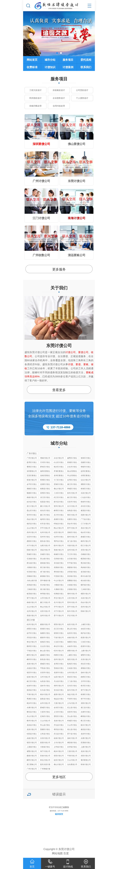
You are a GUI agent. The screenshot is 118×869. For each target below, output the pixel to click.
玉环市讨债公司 (86, 681)
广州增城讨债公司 (45, 769)
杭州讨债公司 (32, 624)
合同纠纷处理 (59, 105)
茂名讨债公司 (86, 528)
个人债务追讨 (82, 98)
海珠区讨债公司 (86, 458)
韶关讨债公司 (72, 493)
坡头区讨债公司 (45, 511)
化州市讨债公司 (59, 537)
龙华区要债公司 (59, 475)
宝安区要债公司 (32, 475)
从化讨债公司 (59, 458)
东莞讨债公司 (59, 345)
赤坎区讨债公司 (86, 506)
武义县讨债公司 (72, 708)
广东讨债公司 (32, 453)
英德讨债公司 (59, 550)
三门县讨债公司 (72, 681)
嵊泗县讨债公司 (86, 716)
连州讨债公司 (72, 550)
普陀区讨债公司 (59, 716)
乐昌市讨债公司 (72, 502)
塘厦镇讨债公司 (72, 567)
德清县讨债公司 (32, 690)
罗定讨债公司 (59, 598)
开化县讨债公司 (59, 725)
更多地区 (59, 777)
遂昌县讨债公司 (86, 729)
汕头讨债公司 (86, 480)
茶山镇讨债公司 (45, 559)
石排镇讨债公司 (59, 559)
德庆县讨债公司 (32, 524)
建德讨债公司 (45, 624)
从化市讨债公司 (72, 467)
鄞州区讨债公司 (32, 646)
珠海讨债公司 (32, 480)
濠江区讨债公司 (72, 484)
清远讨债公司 (45, 550)
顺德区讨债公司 (32, 493)
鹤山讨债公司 (59, 528)
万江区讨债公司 (72, 554)
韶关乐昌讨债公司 (45, 764)
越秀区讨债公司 (72, 458)
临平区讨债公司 (32, 633)
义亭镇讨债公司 (59, 747)
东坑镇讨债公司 (59, 563)
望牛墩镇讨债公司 (45, 581)
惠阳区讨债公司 (32, 541)
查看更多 (59, 390)
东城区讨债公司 (45, 554)
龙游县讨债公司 (32, 725)
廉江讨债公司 (45, 506)
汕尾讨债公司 (45, 545)
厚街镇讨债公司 (59, 572)
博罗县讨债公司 (59, 541)
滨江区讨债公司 (59, 629)
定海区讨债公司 (45, 716)
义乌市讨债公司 (59, 712)
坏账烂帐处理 (35, 105)
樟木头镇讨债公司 (86, 576)
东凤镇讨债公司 (32, 585)
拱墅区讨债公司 (32, 629)
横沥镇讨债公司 (86, 559)
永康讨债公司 (32, 707)
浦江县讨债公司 (86, 708)
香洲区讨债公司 (45, 480)
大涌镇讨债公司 (59, 589)
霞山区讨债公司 (32, 511)
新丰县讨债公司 (59, 502)
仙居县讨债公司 (45, 681)
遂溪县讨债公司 (86, 511)
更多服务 (59, 269)
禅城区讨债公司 (72, 489)
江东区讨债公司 (86, 642)
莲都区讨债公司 (45, 729)
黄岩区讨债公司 (72, 677)
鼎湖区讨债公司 (59, 519)
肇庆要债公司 (86, 760)
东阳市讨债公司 (72, 712)
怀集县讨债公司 (59, 524)
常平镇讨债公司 (72, 563)
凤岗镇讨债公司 (86, 567)
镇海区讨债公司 (45, 642)
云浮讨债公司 (45, 598)
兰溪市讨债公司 (45, 712)
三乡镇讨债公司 (86, 589)
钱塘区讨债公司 (45, 633)
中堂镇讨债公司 (59, 576)
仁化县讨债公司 (86, 497)
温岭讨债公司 (86, 672)
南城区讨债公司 (59, 554)
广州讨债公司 (32, 458)
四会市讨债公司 (72, 524)
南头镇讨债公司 (86, 581)
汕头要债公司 (72, 764)
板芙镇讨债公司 (32, 594)
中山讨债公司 (59, 580)
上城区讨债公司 (86, 624)
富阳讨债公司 (59, 624)
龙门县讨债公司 (72, 541)
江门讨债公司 (86, 524)
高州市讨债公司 (45, 537)
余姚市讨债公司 (72, 646)
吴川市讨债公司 (59, 515)
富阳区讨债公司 (59, 633)
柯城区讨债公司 (72, 721)
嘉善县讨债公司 (45, 699)
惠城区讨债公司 (86, 537)
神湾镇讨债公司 (45, 594)
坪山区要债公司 (72, 475)
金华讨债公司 (45, 703)
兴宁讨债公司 (32, 545)
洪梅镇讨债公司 (32, 576)
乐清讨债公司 (86, 659)
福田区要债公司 (45, 471)
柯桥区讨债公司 (59, 655)
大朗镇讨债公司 (32, 567)
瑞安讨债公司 (72, 659)
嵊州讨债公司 (32, 655)
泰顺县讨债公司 (86, 668)
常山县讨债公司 (45, 725)
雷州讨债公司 (59, 506)
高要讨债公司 (86, 515)
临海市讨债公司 (32, 686)
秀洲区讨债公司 (32, 699)
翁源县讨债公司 (45, 502)
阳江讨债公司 (86, 545)
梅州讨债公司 (86, 541)
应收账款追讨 (59, 90)
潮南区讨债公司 (32, 489)
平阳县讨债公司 (45, 668)
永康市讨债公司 (86, 712)
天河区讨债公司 (45, 462)
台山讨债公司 (32, 528)
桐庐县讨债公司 (86, 633)
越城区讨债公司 (45, 655)
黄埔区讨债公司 (72, 462)
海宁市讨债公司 (86, 699)
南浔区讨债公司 (86, 686)
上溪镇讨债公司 (32, 747)
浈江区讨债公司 (45, 497)
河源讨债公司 (72, 545)
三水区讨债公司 (59, 493)
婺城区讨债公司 (45, 708)
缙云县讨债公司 (72, 729)
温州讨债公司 (59, 659)
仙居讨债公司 (59, 677)
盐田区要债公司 (86, 471)
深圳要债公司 (32, 471)
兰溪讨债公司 (59, 703)
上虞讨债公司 (86, 651)
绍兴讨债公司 (59, 651)
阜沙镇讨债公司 (45, 585)
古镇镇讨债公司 (72, 585)
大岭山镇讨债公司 (32, 581)
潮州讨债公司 (72, 594)
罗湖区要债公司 (59, 471)
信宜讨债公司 (59, 532)
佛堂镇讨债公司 (72, 743)
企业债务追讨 (59, 98)
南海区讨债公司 (86, 489)
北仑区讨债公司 (45, 646)
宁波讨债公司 (59, 637)
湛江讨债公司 (32, 506)
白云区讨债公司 (59, 462)
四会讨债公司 (32, 519)
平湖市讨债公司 (72, 699)
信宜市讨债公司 (32, 537)
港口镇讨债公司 (45, 589)
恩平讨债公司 (72, 528)
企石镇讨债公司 (72, 559)
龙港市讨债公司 (59, 673)
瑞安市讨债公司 (32, 673)
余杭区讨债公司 (86, 629)
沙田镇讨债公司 (72, 572)
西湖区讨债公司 (45, 629)
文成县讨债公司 (72, 668)
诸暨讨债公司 (72, 651)
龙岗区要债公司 (45, 475)
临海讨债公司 (32, 677)
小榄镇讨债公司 (59, 585)
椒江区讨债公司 (32, 681)
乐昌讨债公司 (86, 493)
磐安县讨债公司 (32, 712)
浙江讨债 (31, 620)
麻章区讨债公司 (59, 511)
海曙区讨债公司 (72, 642)
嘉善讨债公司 (59, 694)
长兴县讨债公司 (45, 690)
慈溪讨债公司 (86, 637)
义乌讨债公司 (72, 703)
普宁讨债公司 (32, 598)
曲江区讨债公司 (72, 497)
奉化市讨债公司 (59, 646)
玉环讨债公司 (45, 677)
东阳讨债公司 (86, 703)
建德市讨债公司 (45, 638)
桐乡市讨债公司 (32, 703)
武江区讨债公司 (59, 497)
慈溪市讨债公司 (86, 646)
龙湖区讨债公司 (45, 484)
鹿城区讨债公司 (45, 664)
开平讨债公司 (45, 528)
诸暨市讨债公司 (86, 655)
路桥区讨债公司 (86, 677)
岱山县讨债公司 (72, 716)
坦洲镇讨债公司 (59, 594)
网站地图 (57, 853)
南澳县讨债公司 (45, 489)
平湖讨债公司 (32, 694)
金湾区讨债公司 (72, 480)
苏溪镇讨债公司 (86, 743)
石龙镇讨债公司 (32, 559)
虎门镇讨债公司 (45, 572)
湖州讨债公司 (59, 686)
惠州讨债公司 (72, 537)
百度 (66, 853)
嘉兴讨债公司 (72, 690)
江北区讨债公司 (59, 642)
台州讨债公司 (72, 672)
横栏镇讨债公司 (86, 585)
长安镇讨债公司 (32, 572)
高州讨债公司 (32, 532)
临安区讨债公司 (72, 633)
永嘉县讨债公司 (32, 668)
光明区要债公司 (86, 475)
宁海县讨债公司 (32, 651)
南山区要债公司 (72, 471)
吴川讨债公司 (72, 506)
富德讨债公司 (45, 756)
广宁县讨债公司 (86, 519)
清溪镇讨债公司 (59, 567)
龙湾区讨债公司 (59, 664)
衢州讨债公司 (32, 721)
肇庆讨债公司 (72, 515)
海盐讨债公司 (72, 694)
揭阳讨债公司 (86, 594)
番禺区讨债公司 (32, 467)
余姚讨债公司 (72, 637)
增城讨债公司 (45, 458)
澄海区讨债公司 (59, 484)
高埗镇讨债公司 (72, 576)
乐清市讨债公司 (45, 673)
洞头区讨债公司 (86, 664)
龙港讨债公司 (32, 664)
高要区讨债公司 (72, 519)
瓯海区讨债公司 (72, 664)
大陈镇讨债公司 (45, 747)
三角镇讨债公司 (32, 589)
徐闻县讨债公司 (72, 511)
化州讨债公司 (45, 532)
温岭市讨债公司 (45, 686)
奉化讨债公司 (32, 642)
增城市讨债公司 (86, 467)
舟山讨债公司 (32, 716)
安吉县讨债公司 (59, 690)
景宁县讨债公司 (72, 734)
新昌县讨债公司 (45, 659)
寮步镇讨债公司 (86, 563)
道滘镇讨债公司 (86, 572)
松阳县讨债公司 (32, 734)
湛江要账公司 (32, 764)
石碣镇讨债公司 (86, 554)
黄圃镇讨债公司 (72, 581)
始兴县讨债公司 (32, 502)
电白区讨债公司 (86, 532)
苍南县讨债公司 (59, 668)
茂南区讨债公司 (72, 532)
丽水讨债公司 (86, 725)
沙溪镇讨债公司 (72, 589)
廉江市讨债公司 (45, 515)
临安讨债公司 (72, 624)
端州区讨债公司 (45, 519)
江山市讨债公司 (72, 725)
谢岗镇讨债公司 (45, 563)
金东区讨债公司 (59, 708)
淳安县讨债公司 (32, 638)
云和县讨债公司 (45, 734)
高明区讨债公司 (45, 493)
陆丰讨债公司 (59, 545)
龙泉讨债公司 (32, 729)
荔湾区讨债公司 (32, 462)
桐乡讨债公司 (45, 694)
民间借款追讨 (35, 98)
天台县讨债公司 (59, 681)
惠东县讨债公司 (45, 541)
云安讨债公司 (72, 598)
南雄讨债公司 (32, 497)
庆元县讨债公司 (59, 734)
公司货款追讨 (82, 90)
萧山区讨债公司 (72, 629)
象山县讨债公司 (45, 651)
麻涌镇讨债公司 (45, 576)
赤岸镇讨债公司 (72, 747)
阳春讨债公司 (32, 550)
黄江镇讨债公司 (45, 567)
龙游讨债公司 (59, 721)
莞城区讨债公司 (32, 554)
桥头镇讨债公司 (32, 563)
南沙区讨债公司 (59, 467)
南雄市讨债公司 (86, 502)
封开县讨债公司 (45, 524)
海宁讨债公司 (86, 690)
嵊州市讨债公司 (32, 659)
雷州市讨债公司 (32, 515)
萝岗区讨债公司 (45, 467)
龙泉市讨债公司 (86, 734)
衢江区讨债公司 (86, 721)
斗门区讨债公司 (59, 480)
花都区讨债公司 (86, 462)
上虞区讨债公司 (72, 655)
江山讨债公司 (45, 721)
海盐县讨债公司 (59, 699)
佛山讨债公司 (59, 489)
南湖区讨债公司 (86, 694)
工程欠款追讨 (35, 90)
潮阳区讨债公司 (86, 484)
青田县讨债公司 (59, 729)
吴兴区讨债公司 (72, 686)
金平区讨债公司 (32, 484)
